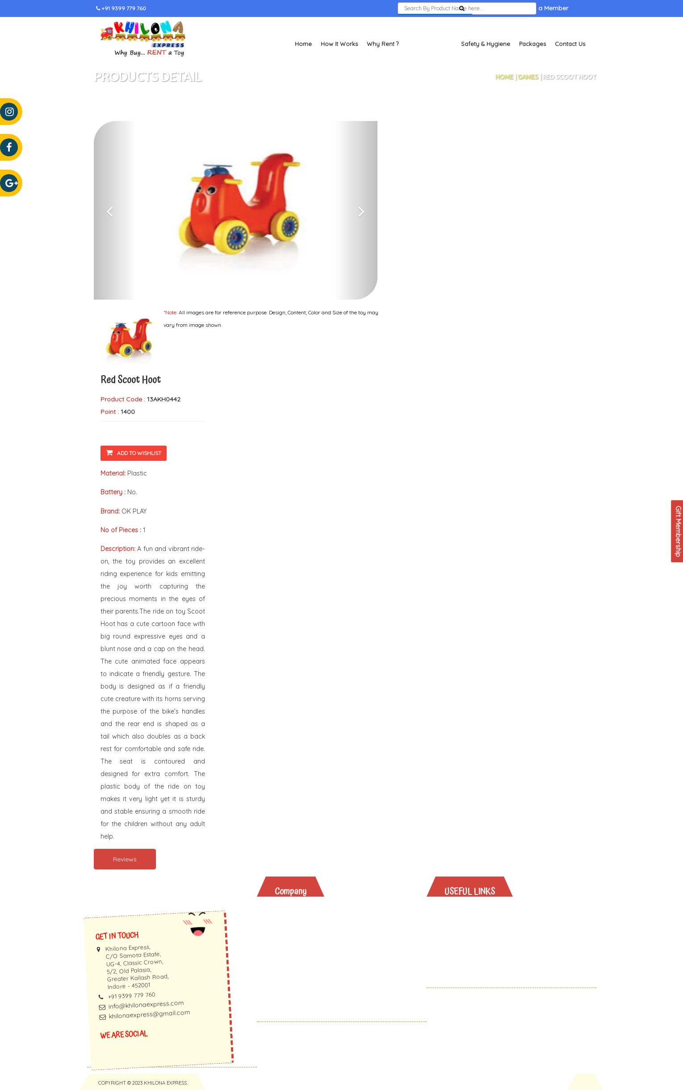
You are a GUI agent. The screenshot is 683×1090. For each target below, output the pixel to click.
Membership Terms (311, 957)
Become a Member (540, 8)
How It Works (339, 43)
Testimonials (300, 934)
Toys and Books (429, 43)
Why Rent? (467, 911)
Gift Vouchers (472, 957)
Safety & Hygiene (485, 43)
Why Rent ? (382, 43)
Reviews (125, 859)
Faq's (289, 946)
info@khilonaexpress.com (146, 1004)
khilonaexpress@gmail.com (149, 1014)
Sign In (492, 8)
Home (303, 43)
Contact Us (570, 43)
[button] (115, 210)
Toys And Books (476, 923)
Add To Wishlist (133, 452)
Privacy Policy (302, 969)
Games (528, 76)
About (290, 911)
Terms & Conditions (311, 981)
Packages (532, 43)
